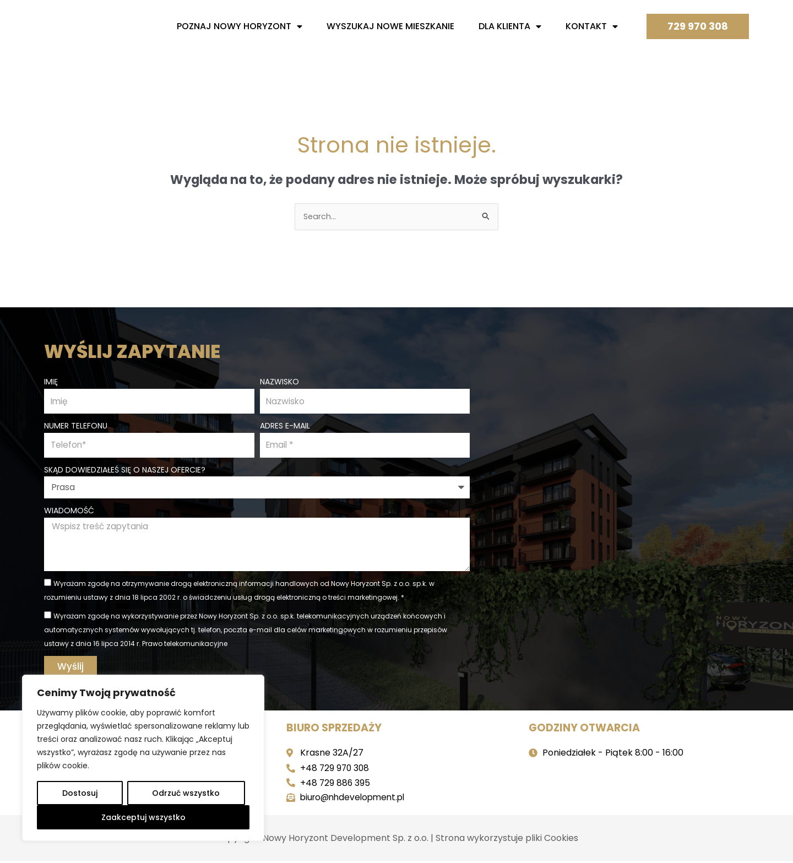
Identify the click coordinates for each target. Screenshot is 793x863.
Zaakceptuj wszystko (143, 817)
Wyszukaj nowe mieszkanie (390, 26)
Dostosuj (79, 793)
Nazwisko (279, 380)
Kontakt (592, 26)
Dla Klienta (510, 26)
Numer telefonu (75, 425)
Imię (51, 380)
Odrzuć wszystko (186, 793)
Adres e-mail (285, 425)
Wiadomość (69, 511)
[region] (143, 758)
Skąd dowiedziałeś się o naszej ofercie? (124, 470)
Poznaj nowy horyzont (239, 26)
